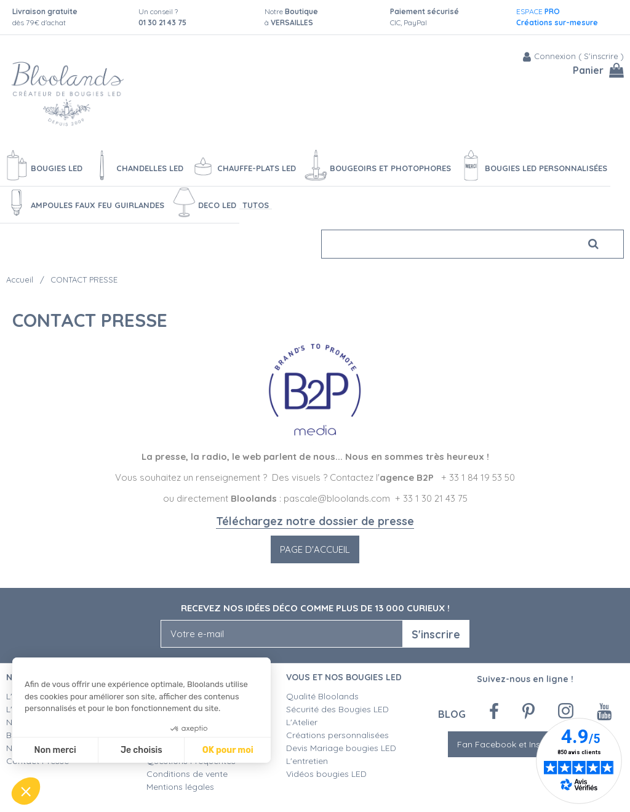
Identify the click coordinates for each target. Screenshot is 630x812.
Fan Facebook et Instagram (524, 744)
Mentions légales (180, 786)
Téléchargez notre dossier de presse (315, 521)
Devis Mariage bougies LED (341, 748)
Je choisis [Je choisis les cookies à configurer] (141, 750)
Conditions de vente (187, 773)
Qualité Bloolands (322, 696)
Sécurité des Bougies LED (338, 709)
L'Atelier (301, 722)
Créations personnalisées (337, 735)
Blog (452, 713)
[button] (26, 791)
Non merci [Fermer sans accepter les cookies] (55, 750)
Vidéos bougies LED (326, 773)
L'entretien (307, 760)
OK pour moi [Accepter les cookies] (227, 750)
